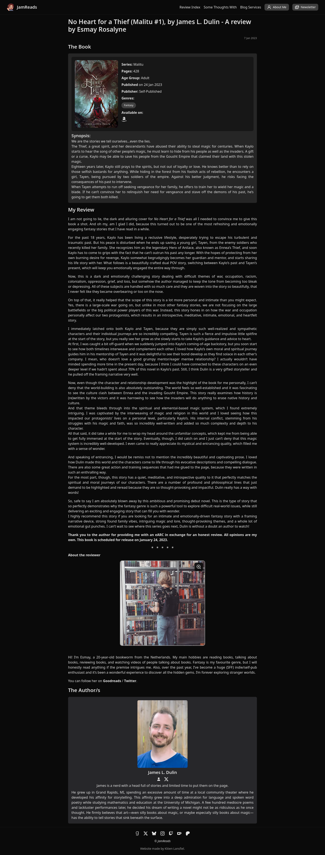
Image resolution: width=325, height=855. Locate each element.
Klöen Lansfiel (174, 849)
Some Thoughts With (220, 7)
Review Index (190, 7)
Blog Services (250, 7)
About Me (276, 7)
